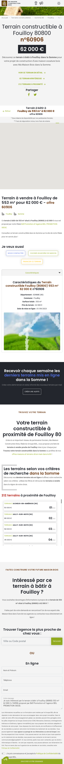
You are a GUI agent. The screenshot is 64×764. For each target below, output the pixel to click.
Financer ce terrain (32, 261)
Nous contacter (15, 253)
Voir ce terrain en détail (32, 73)
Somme (21, 214)
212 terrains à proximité (32, 84)
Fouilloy (51, 17)
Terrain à (21, 503)
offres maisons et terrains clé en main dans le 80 (31, 454)
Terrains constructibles (21, 17)
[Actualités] (41, 3)
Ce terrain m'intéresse (32, 78)
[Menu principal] (58, 3)
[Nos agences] (36, 3)
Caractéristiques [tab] (32, 273)
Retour (7, 111)
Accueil (5, 17)
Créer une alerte (32, 391)
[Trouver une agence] (26, 641)
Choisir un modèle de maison (43, 253)
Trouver (57, 641)
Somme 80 (39, 17)
